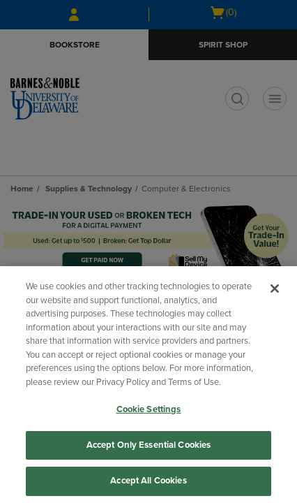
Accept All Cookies (148, 480)
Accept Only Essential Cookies (148, 445)
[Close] (274, 288)
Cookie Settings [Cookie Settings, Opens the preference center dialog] (148, 409)
